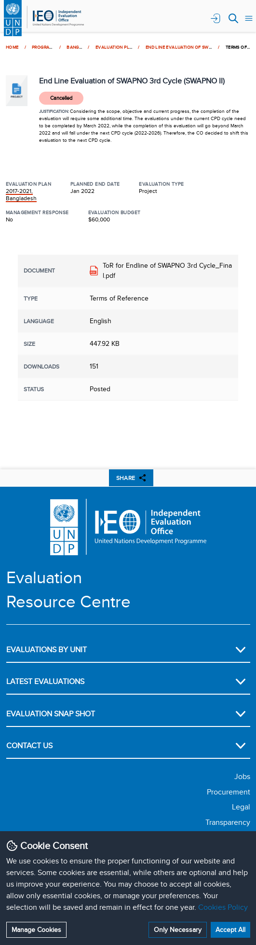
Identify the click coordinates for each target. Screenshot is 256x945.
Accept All (230, 929)
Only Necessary (178, 929)
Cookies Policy (223, 907)
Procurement (228, 791)
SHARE (131, 478)
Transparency (227, 822)
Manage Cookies (36, 929)
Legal (241, 806)
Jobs (242, 776)
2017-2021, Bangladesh (21, 194)
